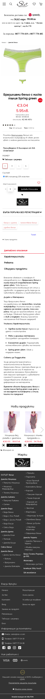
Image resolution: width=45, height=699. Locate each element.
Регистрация (29, 590)
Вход (4, 604)
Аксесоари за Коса (34, 564)
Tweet (33, 234)
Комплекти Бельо (34, 486)
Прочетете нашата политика (22, 683)
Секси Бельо (6, 547)
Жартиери (31, 512)
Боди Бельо (9, 512)
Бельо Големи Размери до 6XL (33, 555)
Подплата (30, 477)
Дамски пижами (8, 497)
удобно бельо (10, 227)
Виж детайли (14, 445)
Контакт (6, 599)
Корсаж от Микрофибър (31, 503)
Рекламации (7, 614)
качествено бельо (29, 222)
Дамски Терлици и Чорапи (33, 542)
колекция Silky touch (32, 568)
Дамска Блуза (10, 542)
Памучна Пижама (11, 500)
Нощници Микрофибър (8, 487)
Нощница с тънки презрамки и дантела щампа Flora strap (33, 436)
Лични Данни (28, 595)
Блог (4, 623)
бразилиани (17, 135)
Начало (4, 42)
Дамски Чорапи (30, 537)
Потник (7, 539)
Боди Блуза (9, 523)
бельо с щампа (10, 222)
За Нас (5, 595)
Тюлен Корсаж (33, 498)
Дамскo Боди (6, 508)
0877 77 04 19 (18, 638)
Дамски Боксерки (12, 566)
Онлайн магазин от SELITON (22, 697)
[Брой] (10, 189)
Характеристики (14, 256)
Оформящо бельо (33, 533)
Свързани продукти (15, 268)
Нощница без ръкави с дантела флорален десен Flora (12, 436)
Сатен (7, 504)
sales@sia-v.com (18, 634)
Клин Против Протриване (32, 481)
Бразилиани (10, 562)
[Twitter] (10, 648)
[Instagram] (15, 648)
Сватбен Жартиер (30, 528)
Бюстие (30, 508)
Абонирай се (8, 450)
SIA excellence (30, 572)
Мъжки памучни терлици (32, 548)
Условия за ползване (32, 599)
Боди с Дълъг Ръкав (12, 519)
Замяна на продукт (10, 609)
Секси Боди (9, 527)
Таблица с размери (13, 159)
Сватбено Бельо (33, 519)
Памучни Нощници (12, 482)
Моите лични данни (23, 689)
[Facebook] (4, 648)
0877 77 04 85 (18, 643)
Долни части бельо (12, 555)
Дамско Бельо (13, 42)
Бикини (8, 558)
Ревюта (8, 262)
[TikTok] (20, 648)
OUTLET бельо (7, 475)
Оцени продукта (10, 239)
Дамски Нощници (8, 479)
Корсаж (29, 490)
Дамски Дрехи (7, 531)
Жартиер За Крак (35, 515)
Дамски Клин (9, 535)
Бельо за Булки (33, 523)
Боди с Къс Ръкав (11, 516)
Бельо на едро (29, 604)
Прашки (30, 473)
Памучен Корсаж (34, 494)
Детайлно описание (15, 250)
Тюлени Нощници (11, 492)
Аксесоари (28, 560)
